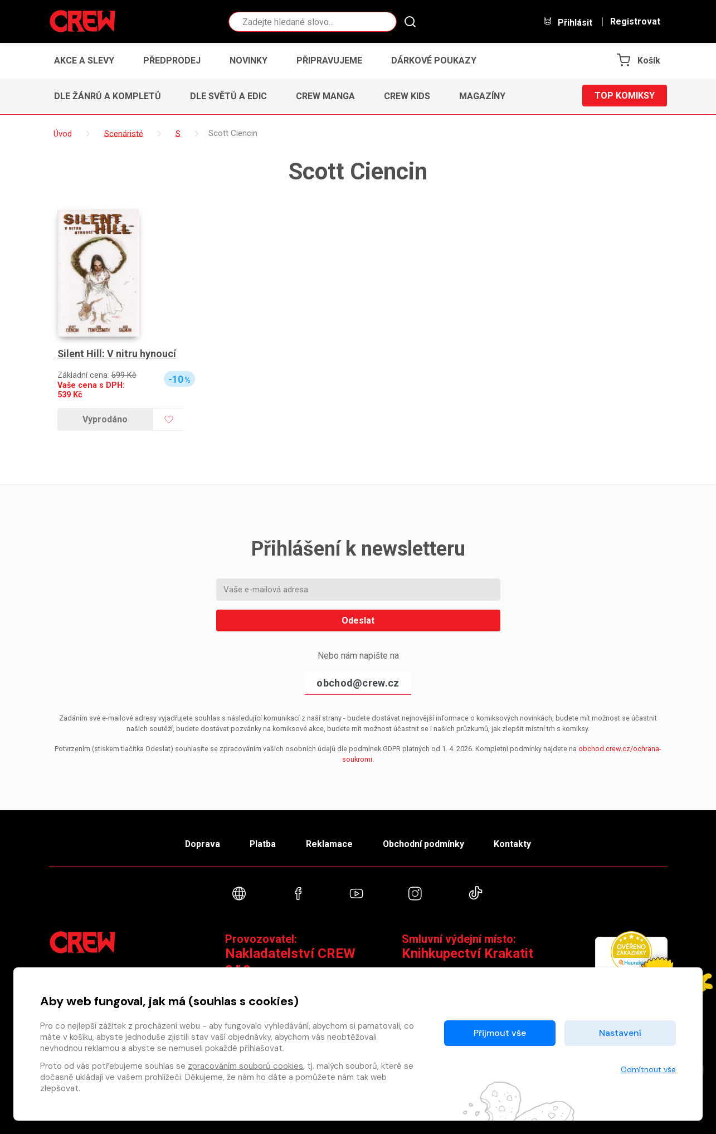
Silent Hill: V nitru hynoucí (117, 353)
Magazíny (482, 96)
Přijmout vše (500, 1033)
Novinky (248, 60)
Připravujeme (329, 60)
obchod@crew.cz (357, 683)
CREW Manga (325, 96)
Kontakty (515, 843)
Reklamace (329, 843)
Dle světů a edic (228, 96)
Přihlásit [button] (567, 22)
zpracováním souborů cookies (245, 1066)
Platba (262, 843)
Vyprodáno (105, 419)
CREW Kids (407, 96)
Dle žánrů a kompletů (107, 96)
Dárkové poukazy (433, 60)
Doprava (200, 843)
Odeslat (358, 620)
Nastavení (620, 1033)
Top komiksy (625, 96)
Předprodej (172, 60)
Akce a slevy (84, 60)
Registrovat (635, 21)
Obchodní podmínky (425, 843)
